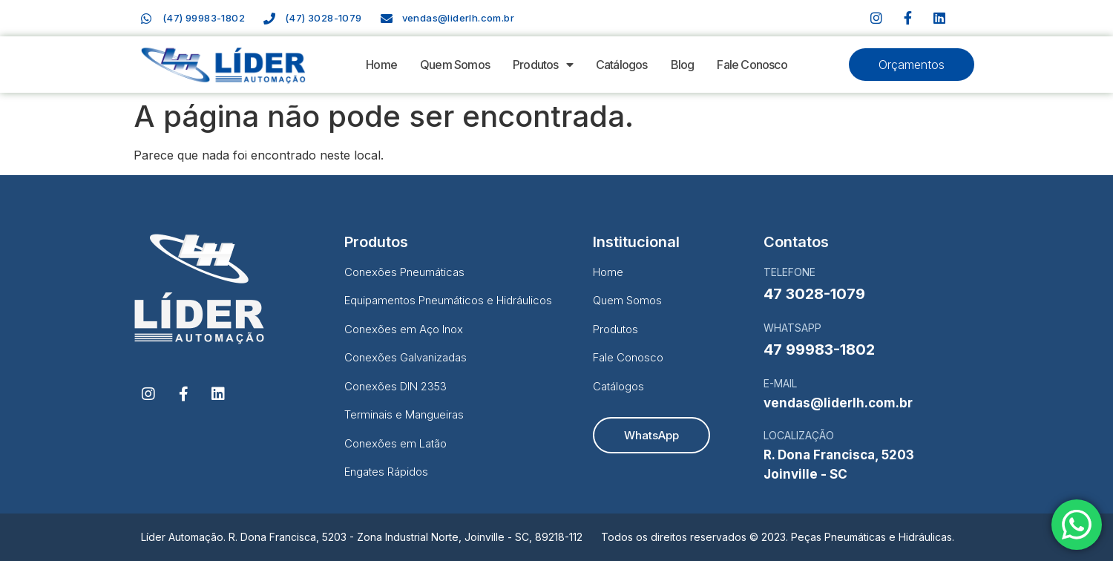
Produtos (543, 64)
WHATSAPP (792, 327)
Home (381, 64)
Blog (683, 64)
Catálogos (622, 64)
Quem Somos (455, 64)
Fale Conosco (752, 64)
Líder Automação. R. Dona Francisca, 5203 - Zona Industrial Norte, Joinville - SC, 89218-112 (361, 537)
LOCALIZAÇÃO (799, 435)
